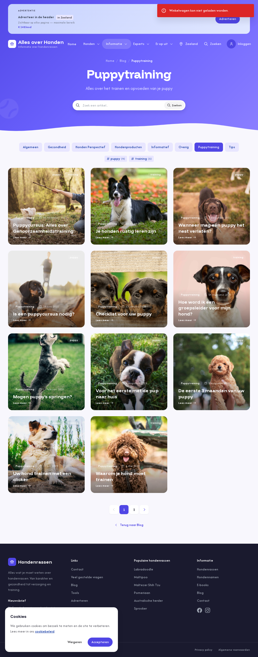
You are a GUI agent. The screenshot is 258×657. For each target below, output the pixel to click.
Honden (91, 43)
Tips (232, 147)
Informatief (160, 147)
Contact (77, 569)
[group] (46, 206)
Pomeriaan (142, 592)
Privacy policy (203, 650)
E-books (203, 585)
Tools (75, 592)
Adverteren (227, 18)
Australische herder (148, 600)
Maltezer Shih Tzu (147, 585)
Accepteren (100, 642)
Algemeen (30, 147)
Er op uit (164, 43)
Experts (141, 43)
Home (72, 44)
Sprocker (140, 608)
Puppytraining (208, 147)
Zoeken (174, 105)
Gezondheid (57, 147)
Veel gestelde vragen (87, 577)
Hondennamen (208, 577)
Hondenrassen (207, 569)
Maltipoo (141, 577)
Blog (123, 60)
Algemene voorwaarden (234, 650)
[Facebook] (199, 610)
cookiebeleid (44, 631)
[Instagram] (207, 610)
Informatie (116, 43)
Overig (184, 147)
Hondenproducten (128, 147)
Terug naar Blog (129, 524)
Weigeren (75, 642)
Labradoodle (143, 569)
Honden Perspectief (90, 147)
